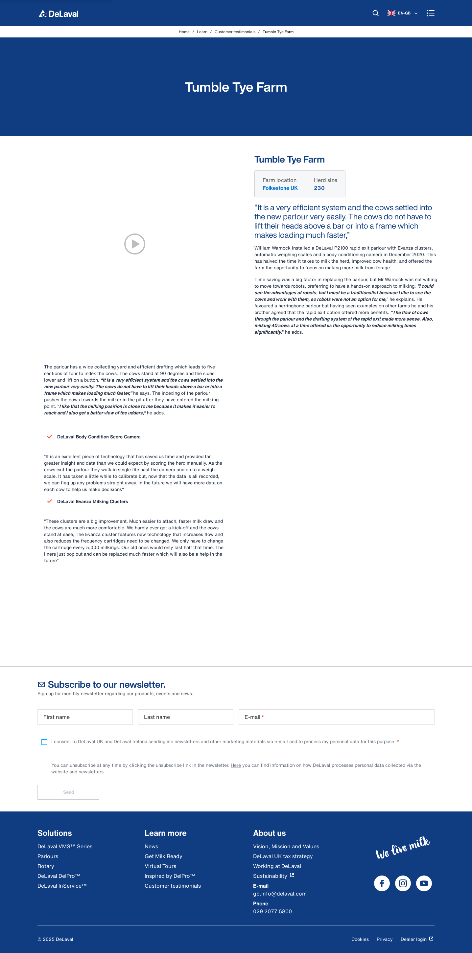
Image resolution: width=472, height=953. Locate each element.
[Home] (58, 13)
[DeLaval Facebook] (381, 883)
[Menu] (430, 13)
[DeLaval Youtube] (424, 883)
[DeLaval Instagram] (402, 883)
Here (236, 765)
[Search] (376, 13)
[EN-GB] (403, 13)
